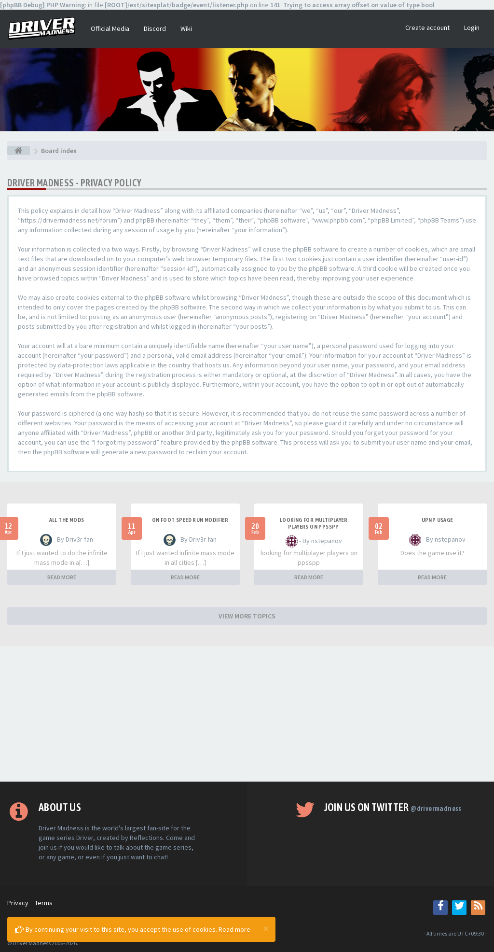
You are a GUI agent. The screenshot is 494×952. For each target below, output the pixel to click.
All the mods (66, 520)
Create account (427, 27)
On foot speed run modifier (190, 520)
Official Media (110, 28)
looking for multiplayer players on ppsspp (313, 523)
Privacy (17, 902)
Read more (234, 929)
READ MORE (61, 577)
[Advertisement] (247, 714)
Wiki (186, 28)
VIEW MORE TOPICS (247, 616)
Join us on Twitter (393, 807)
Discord (155, 28)
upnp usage (437, 520)
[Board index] (18, 150)
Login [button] (472, 27)
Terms (44, 902)
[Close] (265, 928)
